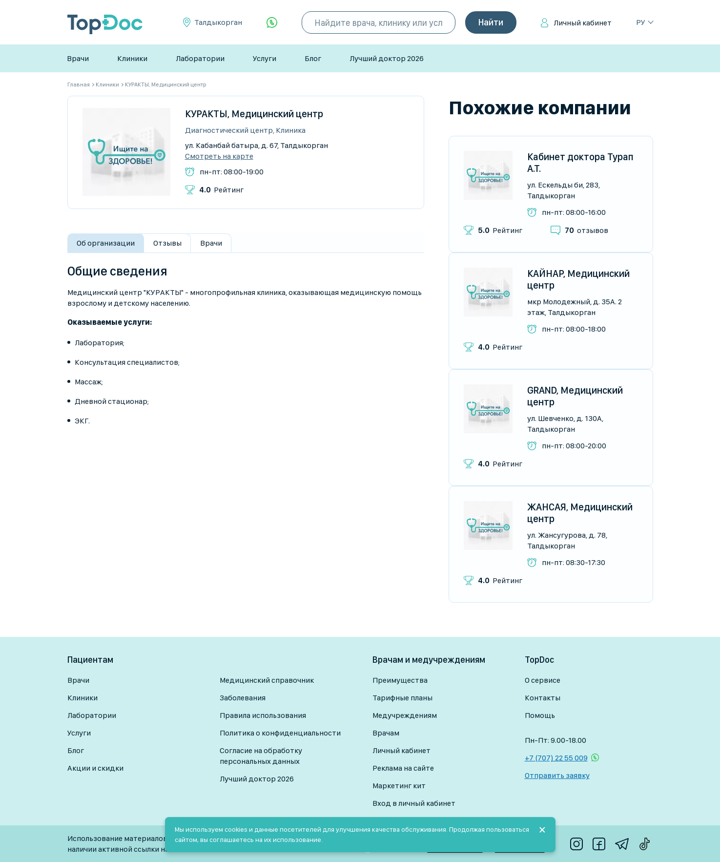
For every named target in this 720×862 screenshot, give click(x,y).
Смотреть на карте (219, 156)
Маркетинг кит (399, 785)
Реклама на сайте (403, 768)
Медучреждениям (404, 715)
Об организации (106, 243)
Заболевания (243, 697)
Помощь (540, 715)
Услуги (264, 58)
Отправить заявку (557, 775)
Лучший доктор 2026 (387, 58)
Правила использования (263, 715)
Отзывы (167, 243)
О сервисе (542, 680)
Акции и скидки (95, 768)
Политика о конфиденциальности (280, 732)
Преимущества (400, 680)
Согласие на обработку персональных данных (261, 756)
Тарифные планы (402, 697)
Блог (313, 58)
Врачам (385, 732)
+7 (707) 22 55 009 (556, 757)
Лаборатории (200, 58)
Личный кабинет (583, 22)
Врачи (78, 58)
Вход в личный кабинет (413, 803)
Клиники (132, 58)
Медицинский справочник (267, 680)
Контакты (542, 697)
